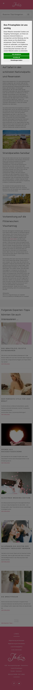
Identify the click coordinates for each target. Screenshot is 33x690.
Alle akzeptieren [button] (16, 54)
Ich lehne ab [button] (16, 57)
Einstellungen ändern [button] (16, 60)
